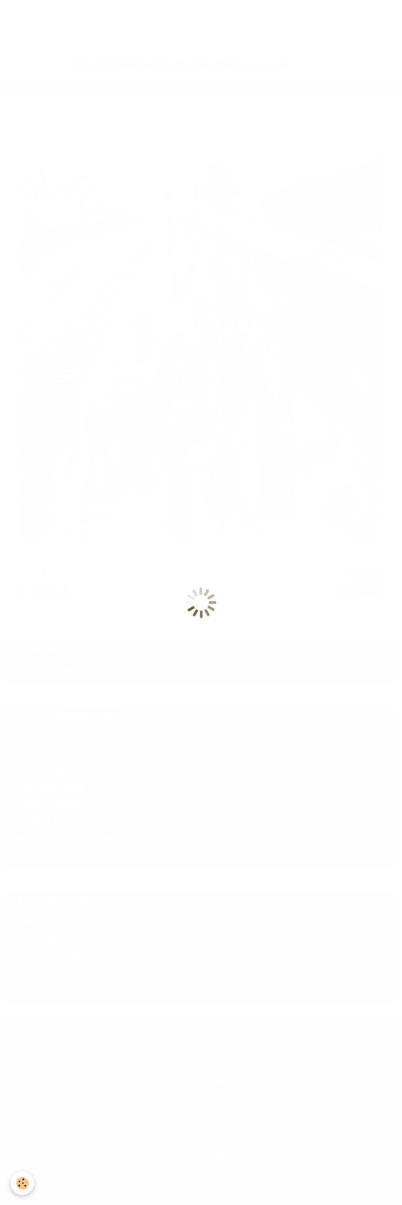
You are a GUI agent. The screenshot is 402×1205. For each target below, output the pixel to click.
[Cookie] (22, 1183)
